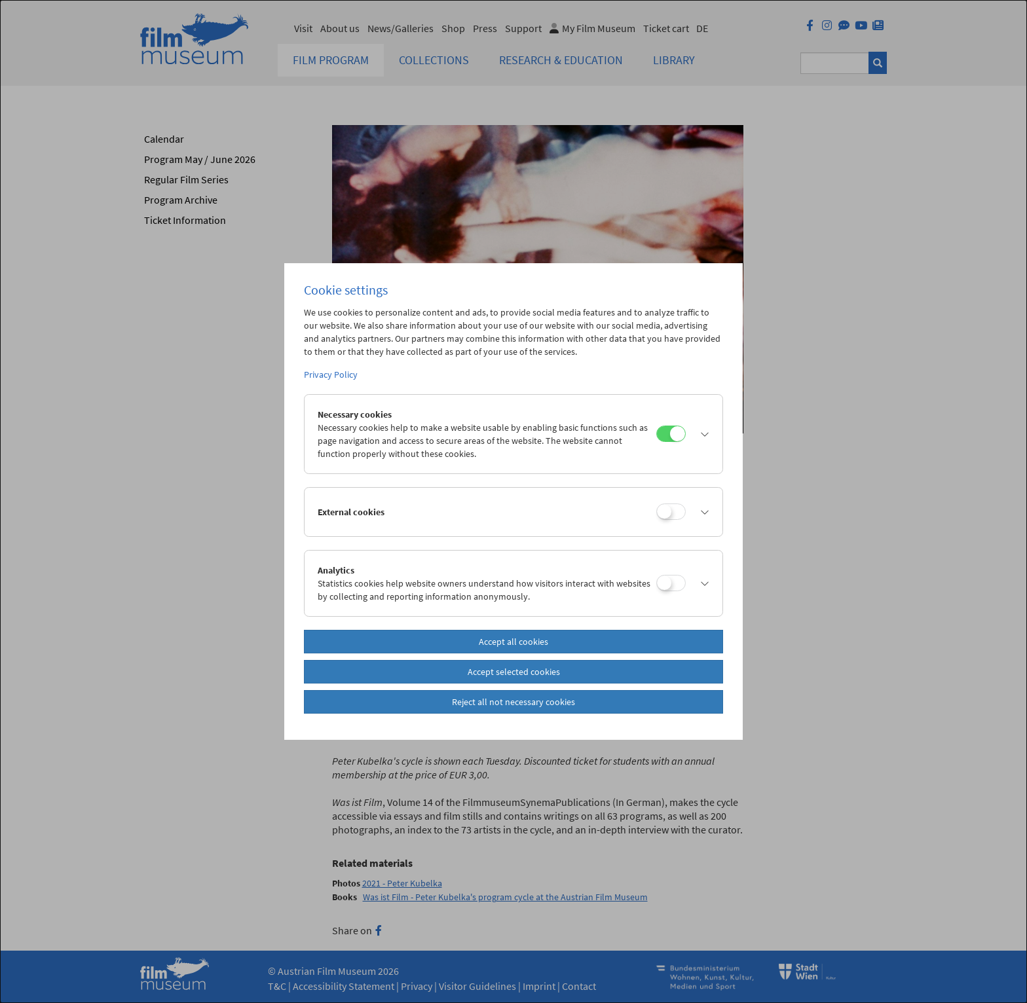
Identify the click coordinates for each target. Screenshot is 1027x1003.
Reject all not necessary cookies (513, 702)
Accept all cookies (513, 641)
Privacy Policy (331, 374)
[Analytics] (671, 583)
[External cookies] (671, 511)
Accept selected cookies (514, 672)
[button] (700, 434)
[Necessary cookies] (671, 434)
